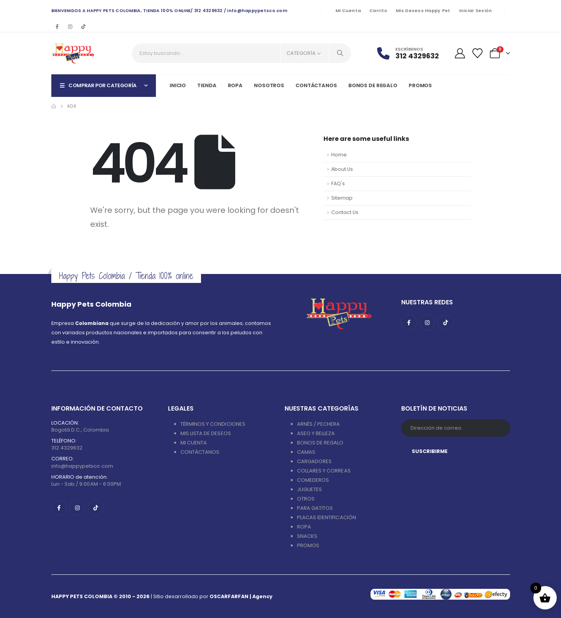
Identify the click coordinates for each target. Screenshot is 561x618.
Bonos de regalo (372, 85)
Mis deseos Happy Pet (423, 10)
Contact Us (344, 212)
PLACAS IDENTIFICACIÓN (326, 517)
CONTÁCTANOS (200, 452)
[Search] (340, 53)
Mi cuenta (348, 10)
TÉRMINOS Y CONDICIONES (212, 424)
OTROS (306, 498)
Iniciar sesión (475, 10)
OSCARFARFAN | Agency (241, 596)
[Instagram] (70, 26)
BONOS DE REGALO (320, 442)
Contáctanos (316, 85)
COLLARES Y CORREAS (324, 470)
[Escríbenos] (412, 53)
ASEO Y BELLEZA (316, 433)
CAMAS (306, 452)
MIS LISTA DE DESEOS (205, 433)
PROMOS (420, 85)
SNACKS (307, 536)
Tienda (206, 85)
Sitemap (342, 198)
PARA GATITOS (315, 508)
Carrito (378, 10)
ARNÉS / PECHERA (318, 424)
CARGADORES (314, 461)
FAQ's (338, 183)
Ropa (235, 85)
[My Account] (460, 53)
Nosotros (269, 85)
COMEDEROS (313, 480)
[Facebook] (57, 26)
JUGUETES (309, 489)
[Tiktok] (83, 26)
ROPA (304, 526)
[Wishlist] (477, 53)
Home (339, 154)
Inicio (178, 85)
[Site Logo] (72, 53)
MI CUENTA (193, 442)
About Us (342, 169)
